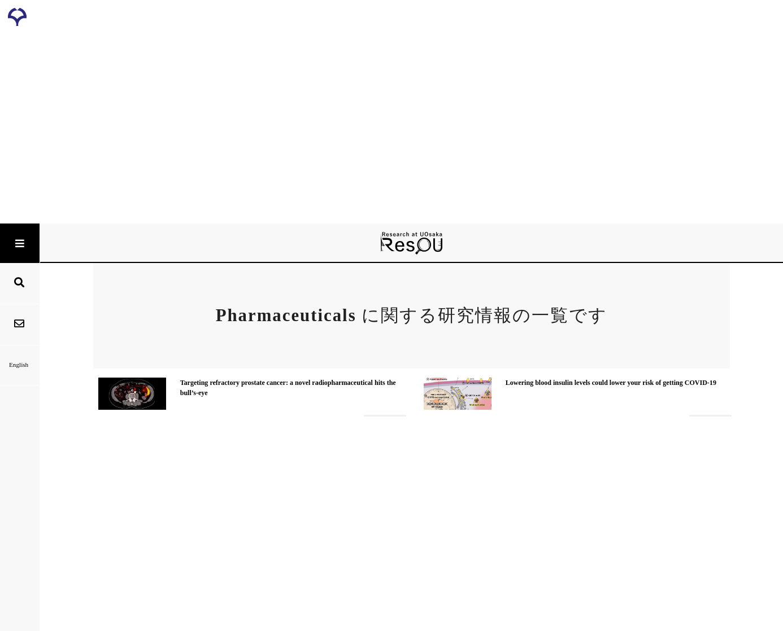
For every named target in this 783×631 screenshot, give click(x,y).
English (19, 364)
